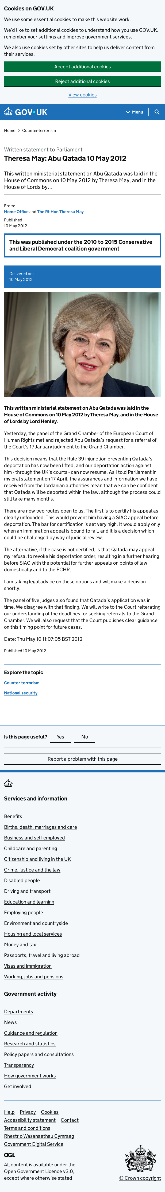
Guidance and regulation (30, 1033)
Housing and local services (33, 934)
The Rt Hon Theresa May (60, 211)
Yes (64, 736)
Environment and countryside (36, 923)
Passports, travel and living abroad (42, 955)
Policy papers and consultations (39, 1054)
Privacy (28, 1112)
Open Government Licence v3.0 (38, 1171)
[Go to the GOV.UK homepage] (25, 112)
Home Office (16, 211)
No (88, 736)
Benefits (13, 816)
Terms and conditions (27, 1128)
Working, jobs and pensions (33, 977)
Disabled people (22, 880)
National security (20, 692)
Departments (18, 1012)
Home (9, 130)
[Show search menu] (157, 112)
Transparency (19, 1065)
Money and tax (20, 944)
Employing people (23, 912)
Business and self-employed (34, 838)
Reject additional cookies (82, 81)
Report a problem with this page (83, 759)
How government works (30, 1076)
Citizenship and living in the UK (37, 859)
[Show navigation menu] (135, 112)
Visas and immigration (28, 966)
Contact (70, 1120)
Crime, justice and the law (32, 870)
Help (9, 1112)
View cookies (82, 94)
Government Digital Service (33, 1144)
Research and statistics (30, 1044)
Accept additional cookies (82, 67)
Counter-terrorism (39, 130)
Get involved (17, 1086)
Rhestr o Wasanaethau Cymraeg (39, 1136)
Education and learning (29, 902)
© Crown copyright (140, 1178)
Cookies (50, 1112)
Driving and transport (27, 891)
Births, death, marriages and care (40, 827)
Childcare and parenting (30, 848)
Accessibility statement (30, 1120)
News (10, 1022)
